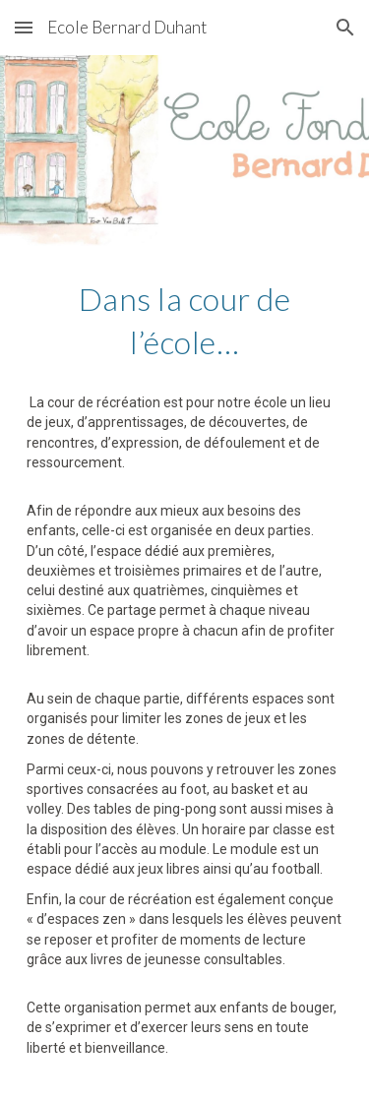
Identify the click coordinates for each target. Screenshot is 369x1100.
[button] (23, 27)
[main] (185, 673)
